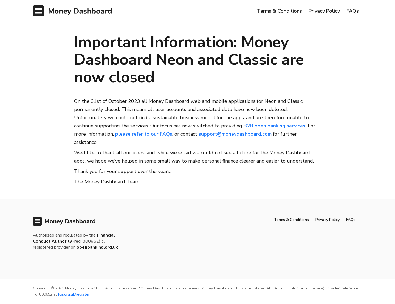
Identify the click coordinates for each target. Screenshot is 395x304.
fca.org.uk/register (74, 294)
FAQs (352, 11)
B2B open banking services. (275, 126)
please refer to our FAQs (143, 134)
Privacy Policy (324, 11)
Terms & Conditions (279, 11)
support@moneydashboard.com (235, 134)
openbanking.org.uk (97, 247)
